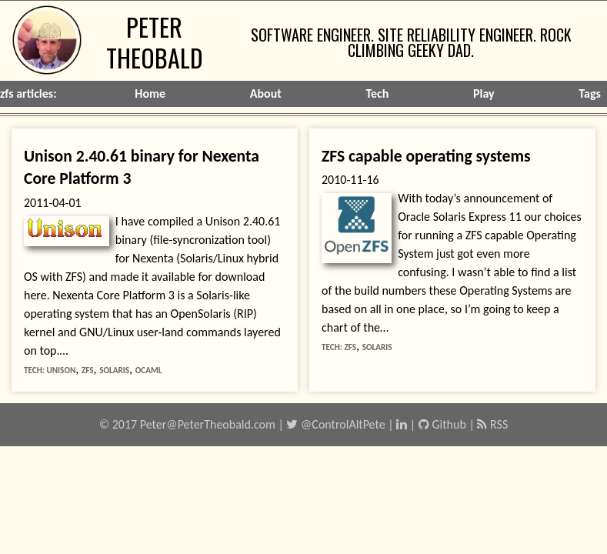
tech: (35, 370)
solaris (114, 370)
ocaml (148, 370)
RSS (492, 424)
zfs (88, 370)
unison (60, 370)
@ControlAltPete (335, 424)
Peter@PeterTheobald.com (207, 424)
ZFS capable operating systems (426, 155)
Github (442, 424)
